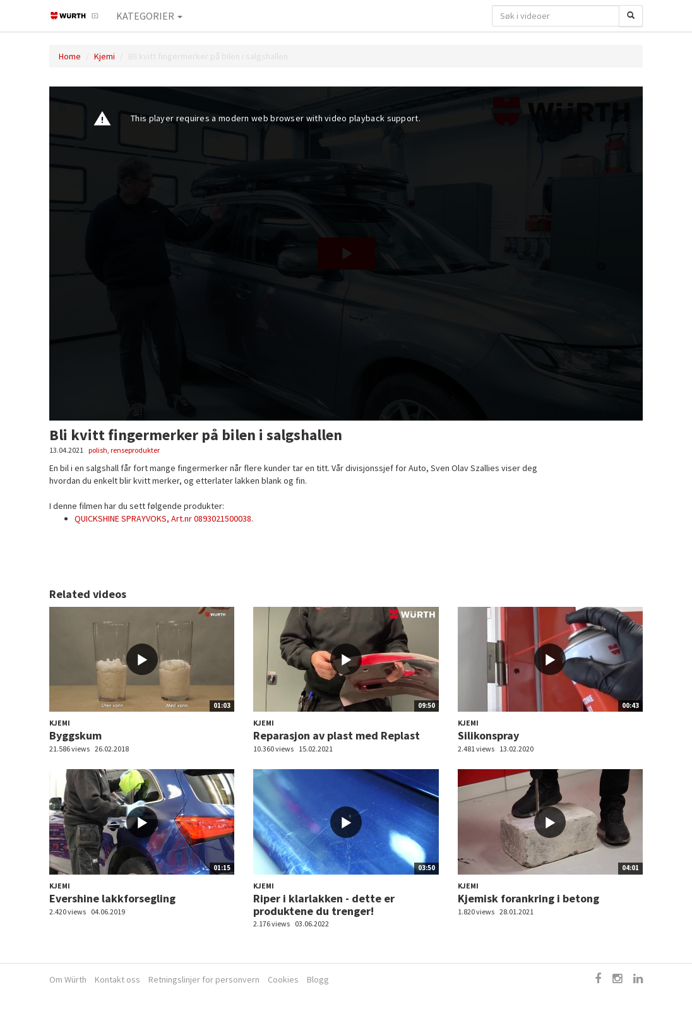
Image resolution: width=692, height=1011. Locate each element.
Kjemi (104, 56)
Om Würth (67, 979)
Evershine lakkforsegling (112, 898)
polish (97, 450)
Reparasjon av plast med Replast (336, 735)
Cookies (283, 979)
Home (70, 56)
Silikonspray (488, 735)
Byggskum (75, 735)
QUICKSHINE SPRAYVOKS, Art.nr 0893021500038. (164, 518)
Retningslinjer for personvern (204, 979)
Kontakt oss (117, 979)
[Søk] (631, 16)
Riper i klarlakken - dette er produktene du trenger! (324, 904)
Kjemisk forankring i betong (528, 898)
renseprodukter (135, 450)
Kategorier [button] (149, 15)
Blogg (318, 979)
